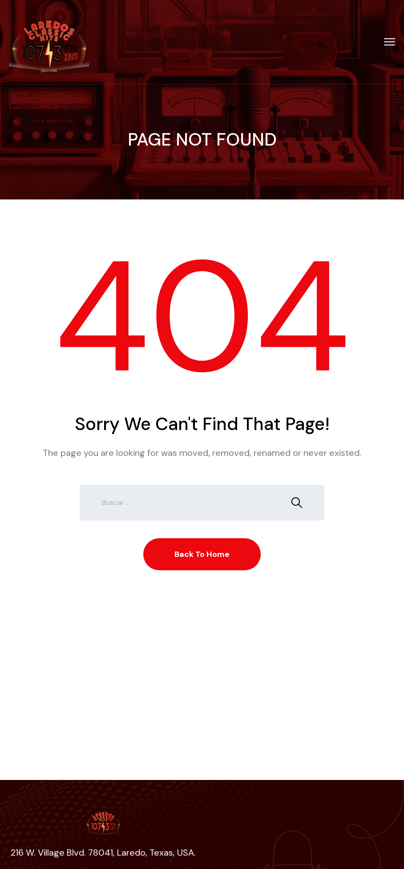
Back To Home (202, 554)
